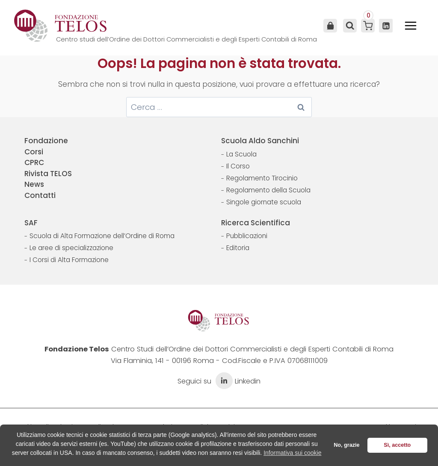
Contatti (40, 195)
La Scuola (241, 154)
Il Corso (238, 166)
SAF (31, 223)
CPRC (34, 162)
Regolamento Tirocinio (262, 178)
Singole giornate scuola (263, 202)
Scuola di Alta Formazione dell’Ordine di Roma (102, 235)
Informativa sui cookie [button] (292, 452)
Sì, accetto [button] (397, 445)
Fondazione (46, 141)
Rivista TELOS (48, 173)
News (34, 184)
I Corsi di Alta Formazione (69, 259)
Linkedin (236, 381)
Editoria (237, 247)
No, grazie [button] (346, 445)
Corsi (33, 152)
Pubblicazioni (246, 235)
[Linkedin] (386, 25)
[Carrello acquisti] (368, 25)
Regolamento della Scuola (268, 190)
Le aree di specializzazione (71, 247)
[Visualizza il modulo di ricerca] (349, 25)
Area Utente (330, 25)
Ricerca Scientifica (255, 223)
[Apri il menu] (410, 25)
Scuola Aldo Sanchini (260, 141)
